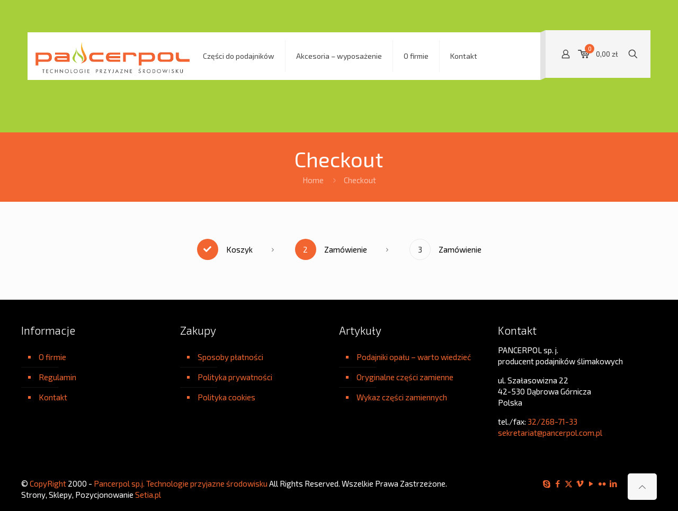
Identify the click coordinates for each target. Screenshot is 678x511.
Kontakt (53, 397)
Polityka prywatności (235, 377)
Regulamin (57, 377)
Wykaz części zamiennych (401, 397)
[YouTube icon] (591, 483)
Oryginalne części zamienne (404, 377)
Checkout (360, 180)
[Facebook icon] (557, 483)
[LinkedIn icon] (613, 483)
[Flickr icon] (602, 483)
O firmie (52, 357)
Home (313, 180)
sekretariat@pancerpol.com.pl (550, 432)
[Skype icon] (546, 483)
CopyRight (48, 483)
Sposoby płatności (230, 357)
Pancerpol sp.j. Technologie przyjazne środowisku (180, 483)
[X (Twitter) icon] (569, 483)
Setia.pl (148, 494)
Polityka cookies (226, 397)
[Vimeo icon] (580, 483)
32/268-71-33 (552, 421)
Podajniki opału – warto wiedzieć (413, 357)
